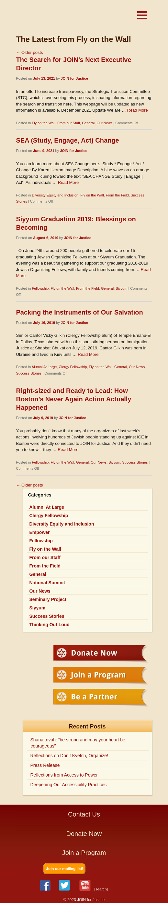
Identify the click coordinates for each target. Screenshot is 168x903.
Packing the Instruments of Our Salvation (79, 312)
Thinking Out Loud (49, 624)
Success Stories (29, 373)
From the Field (117, 195)
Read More (137, 110)
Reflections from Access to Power (64, 775)
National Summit (47, 582)
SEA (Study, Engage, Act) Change (67, 140)
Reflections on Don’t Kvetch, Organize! (69, 755)
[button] (142, 15)
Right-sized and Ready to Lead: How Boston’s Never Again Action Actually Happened (73, 399)
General (88, 123)
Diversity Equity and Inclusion (55, 195)
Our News (104, 123)
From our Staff (68, 123)
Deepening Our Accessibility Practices (68, 784)
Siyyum (121, 288)
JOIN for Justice (64, 17)
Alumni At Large (44, 367)
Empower (39, 532)
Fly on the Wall (43, 123)
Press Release (45, 765)
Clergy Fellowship (73, 367)
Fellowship (40, 288)
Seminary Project (47, 599)
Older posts (29, 52)
